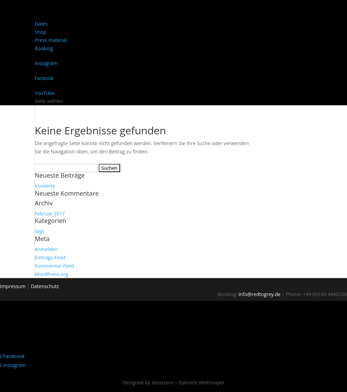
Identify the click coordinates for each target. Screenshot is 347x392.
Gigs (39, 231)
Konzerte (45, 185)
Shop (40, 32)
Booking (44, 48)
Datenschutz (45, 286)
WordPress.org (51, 274)
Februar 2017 (50, 213)
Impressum (13, 286)
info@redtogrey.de (260, 294)
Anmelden (46, 249)
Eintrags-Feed (50, 257)
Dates (41, 23)
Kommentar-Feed (54, 265)
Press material (51, 40)
